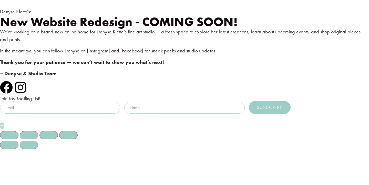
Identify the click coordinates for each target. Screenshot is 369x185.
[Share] (48, 135)
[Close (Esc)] (68, 135)
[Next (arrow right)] (29, 145)
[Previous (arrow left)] (9, 145)
